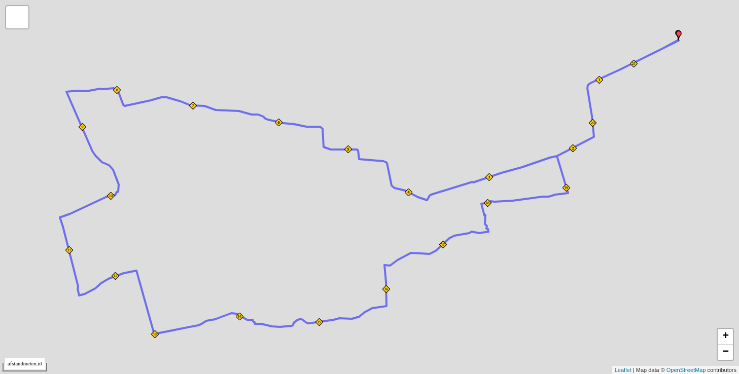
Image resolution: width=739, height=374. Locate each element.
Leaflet (623, 370)
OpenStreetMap (686, 370)
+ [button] (725, 336)
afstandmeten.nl (25, 363)
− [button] (725, 352)
